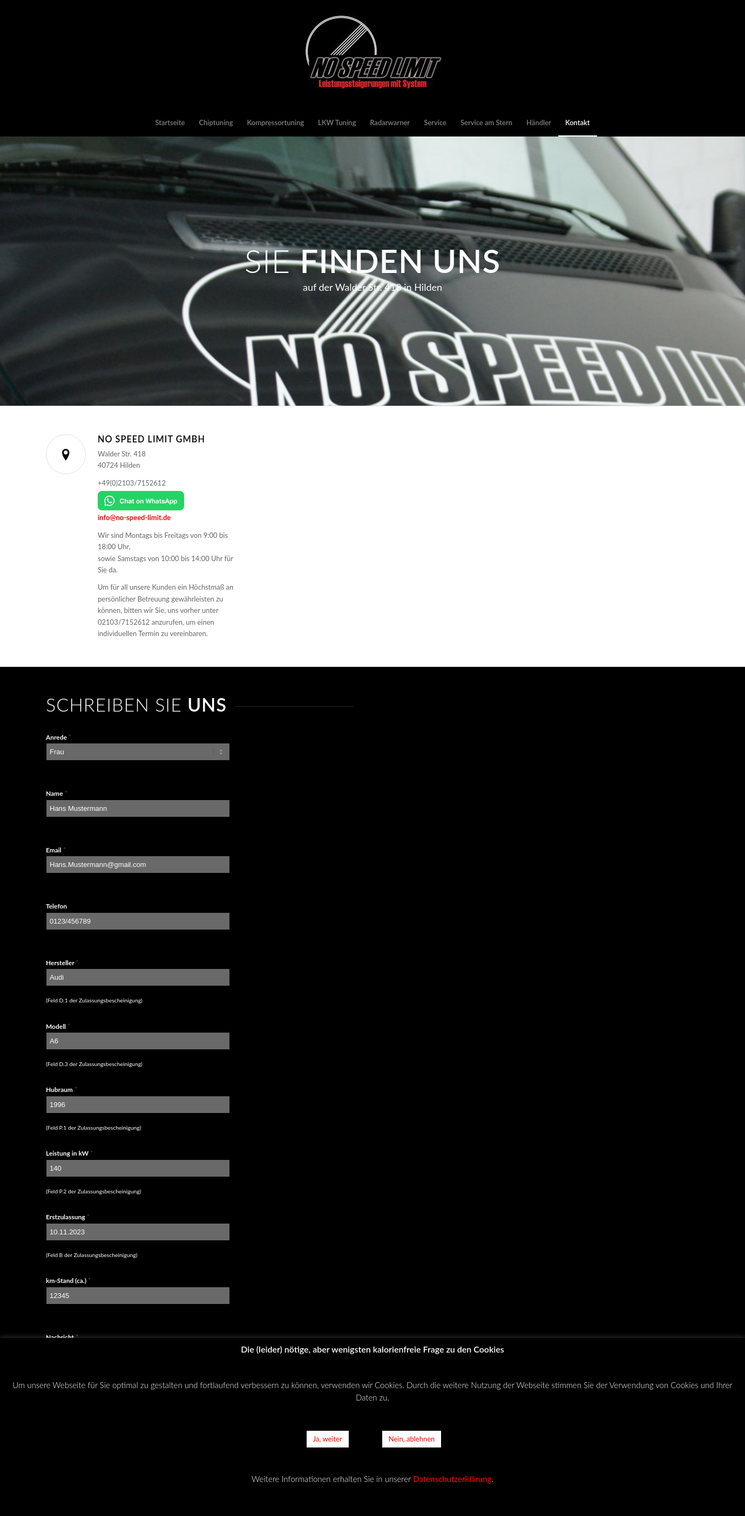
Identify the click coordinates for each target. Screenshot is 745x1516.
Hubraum (61, 1089)
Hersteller (62, 962)
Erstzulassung (68, 1216)
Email (56, 849)
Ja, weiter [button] (327, 1439)
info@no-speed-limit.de (134, 517)
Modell (58, 1026)
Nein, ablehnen (412, 1439)
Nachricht (62, 1337)
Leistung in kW (69, 1153)
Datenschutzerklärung (452, 1479)
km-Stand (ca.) (68, 1280)
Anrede (58, 737)
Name (56, 793)
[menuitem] (170, 122)
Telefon (56, 906)
